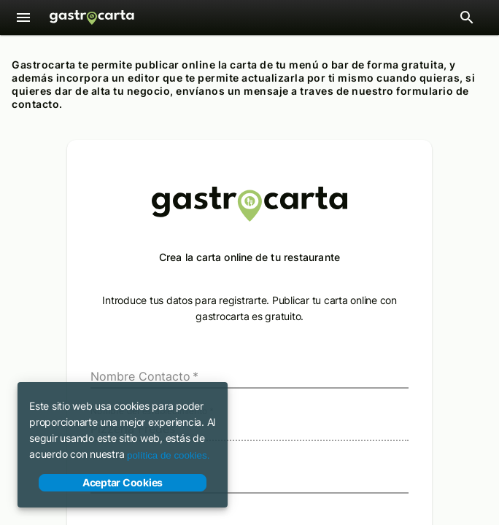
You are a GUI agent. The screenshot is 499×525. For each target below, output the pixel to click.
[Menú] (23, 17)
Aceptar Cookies (122, 483)
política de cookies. (168, 455)
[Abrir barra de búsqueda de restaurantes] (466, 17)
